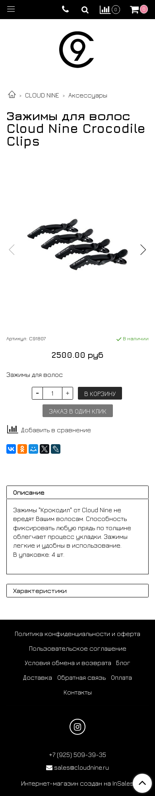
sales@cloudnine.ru (81, 767)
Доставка (37, 677)
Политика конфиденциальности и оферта (77, 633)
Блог (123, 662)
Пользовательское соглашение (77, 648)
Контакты (78, 692)
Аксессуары (87, 95)
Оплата (121, 677)
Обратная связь (81, 677)
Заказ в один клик (78, 411)
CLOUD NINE (42, 95)
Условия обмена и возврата (68, 662)
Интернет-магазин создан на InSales (77, 783)
